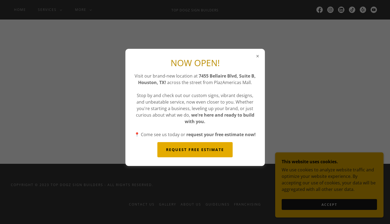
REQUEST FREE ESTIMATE (195, 149)
